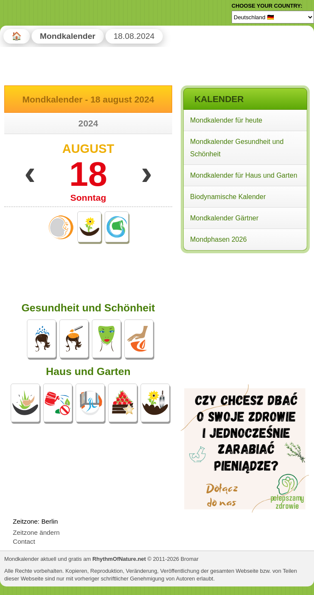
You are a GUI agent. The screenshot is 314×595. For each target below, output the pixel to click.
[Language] (273, 17)
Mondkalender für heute (226, 120)
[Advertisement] (245, 311)
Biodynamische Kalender (228, 196)
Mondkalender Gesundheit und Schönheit (237, 148)
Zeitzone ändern (36, 532)
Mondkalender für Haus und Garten (243, 175)
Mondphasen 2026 (218, 239)
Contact (24, 541)
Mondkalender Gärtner (224, 218)
